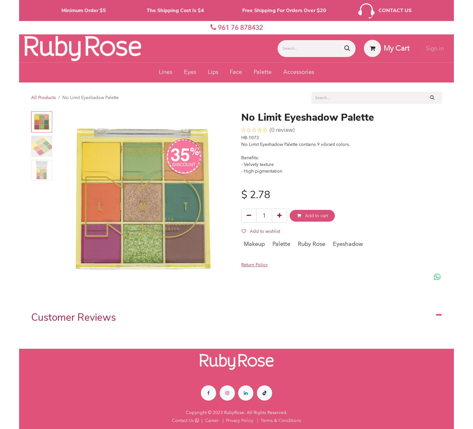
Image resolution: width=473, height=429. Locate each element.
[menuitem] (165, 72)
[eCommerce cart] (387, 48)
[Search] (347, 48)
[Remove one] (249, 216)
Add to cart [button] (312, 216)
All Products (43, 98)
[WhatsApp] (437, 277)
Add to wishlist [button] (261, 231)
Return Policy (254, 265)
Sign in (435, 49)
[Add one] (279, 216)
